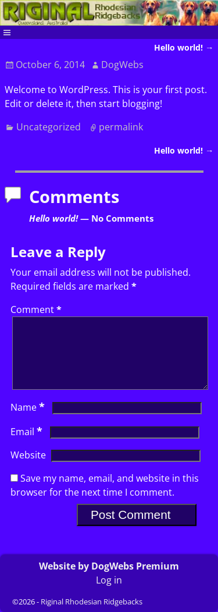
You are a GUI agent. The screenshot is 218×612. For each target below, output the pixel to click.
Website (28, 468)
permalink (121, 126)
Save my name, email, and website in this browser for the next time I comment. (104, 499)
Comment (37, 309)
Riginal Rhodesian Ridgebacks (91, 601)
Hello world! (183, 47)
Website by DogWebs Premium (109, 566)
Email (27, 445)
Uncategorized (48, 126)
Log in (109, 580)
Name (28, 421)
